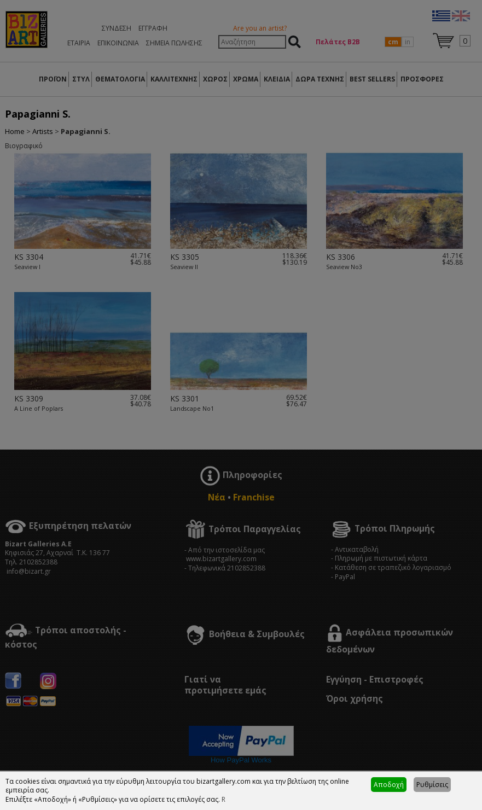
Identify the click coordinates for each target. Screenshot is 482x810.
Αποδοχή (389, 784)
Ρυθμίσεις (432, 784)
